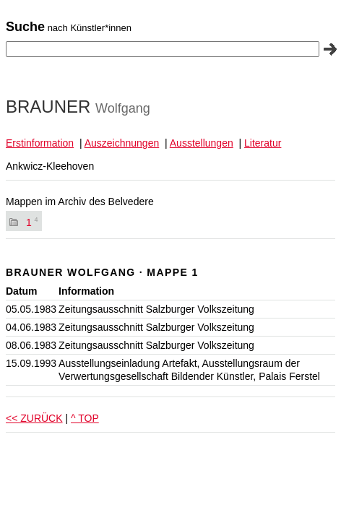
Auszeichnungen (122, 143)
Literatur (262, 143)
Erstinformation (40, 143)
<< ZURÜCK (34, 418)
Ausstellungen (201, 143)
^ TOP (85, 418)
